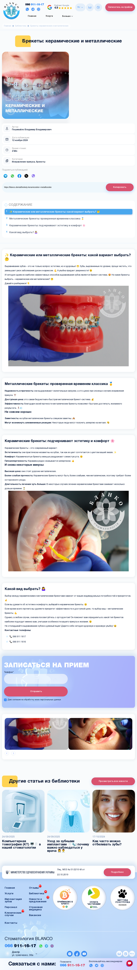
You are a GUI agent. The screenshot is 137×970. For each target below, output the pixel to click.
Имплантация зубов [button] (13, 900)
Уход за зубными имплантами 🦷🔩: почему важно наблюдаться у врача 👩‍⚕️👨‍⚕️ (68, 846)
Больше (67, 16)
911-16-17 (34, 4)
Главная (32, 16)
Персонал (11, 907)
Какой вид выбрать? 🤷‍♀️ (23, 232)
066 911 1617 (19, 637)
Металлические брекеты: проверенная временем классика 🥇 (46, 219)
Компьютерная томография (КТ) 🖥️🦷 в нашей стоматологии (21, 844)
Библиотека (20, 26)
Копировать (119, 187)
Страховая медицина (36, 908)
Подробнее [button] (117, 872)
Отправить (36, 691)
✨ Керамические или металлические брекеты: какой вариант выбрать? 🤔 (54, 212)
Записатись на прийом (120, 7)
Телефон (9, 672)
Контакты (11, 923)
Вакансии (35, 915)
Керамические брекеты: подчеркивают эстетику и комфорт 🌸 (47, 226)
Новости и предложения (39, 900)
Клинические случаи (14, 913)
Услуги (49, 16)
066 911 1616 (19, 642)
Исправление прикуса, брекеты (28, 162)
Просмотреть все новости (113, 781)
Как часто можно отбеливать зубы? (106, 843)
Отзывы (35, 887)
